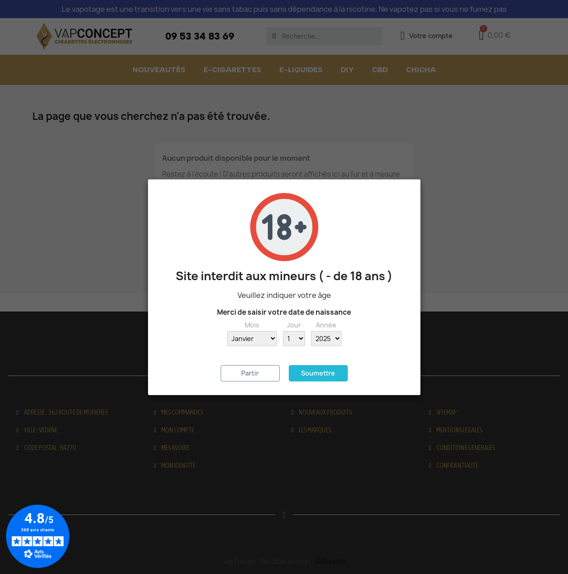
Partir (250, 373)
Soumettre (318, 373)
